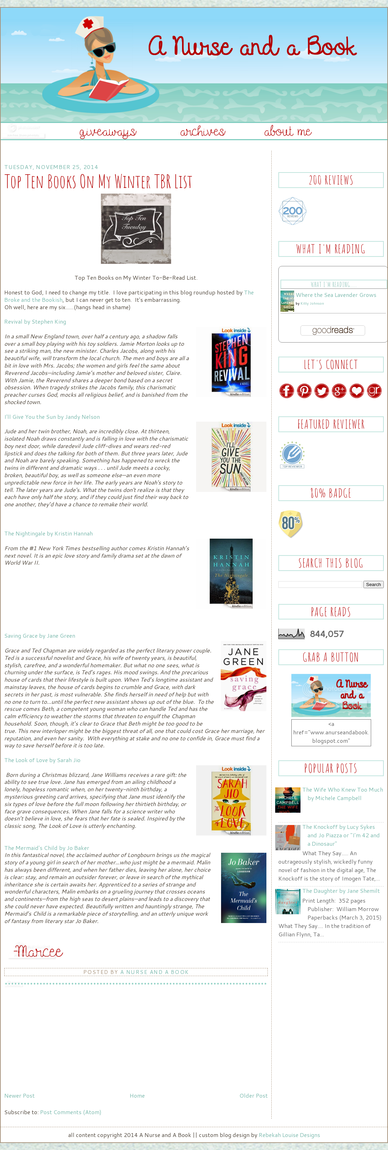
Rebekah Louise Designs (289, 1135)
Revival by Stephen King (35, 321)
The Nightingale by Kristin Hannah (48, 533)
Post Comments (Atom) (71, 1112)
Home (137, 1095)
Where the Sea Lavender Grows (336, 295)
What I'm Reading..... (334, 284)
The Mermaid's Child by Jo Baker (46, 848)
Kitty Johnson (312, 303)
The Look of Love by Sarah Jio (42, 760)
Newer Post (19, 1095)
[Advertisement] (57, 1040)
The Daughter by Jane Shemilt (341, 890)
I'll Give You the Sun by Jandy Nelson (52, 416)
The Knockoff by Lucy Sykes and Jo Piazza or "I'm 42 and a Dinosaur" (341, 835)
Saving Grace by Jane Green (40, 635)
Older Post (253, 1095)
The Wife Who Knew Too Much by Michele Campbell (342, 793)
